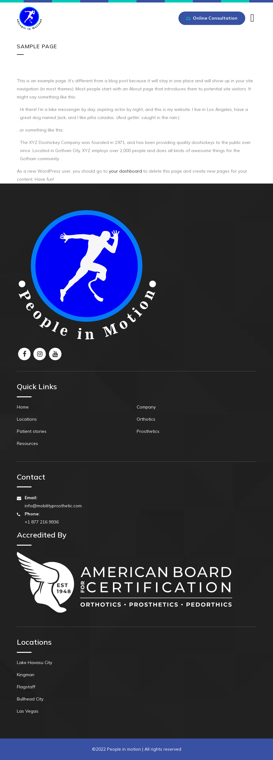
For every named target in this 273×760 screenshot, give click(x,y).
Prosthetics (148, 431)
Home (23, 407)
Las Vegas (27, 711)
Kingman (25, 674)
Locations (27, 419)
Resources (27, 443)
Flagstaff (26, 687)
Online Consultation (211, 18)
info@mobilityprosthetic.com (53, 506)
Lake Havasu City (34, 662)
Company (146, 407)
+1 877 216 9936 (42, 522)
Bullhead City (30, 699)
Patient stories (31, 431)
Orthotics (146, 419)
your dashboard (125, 171)
